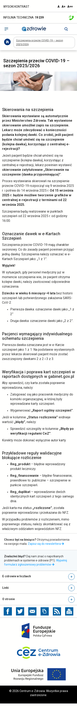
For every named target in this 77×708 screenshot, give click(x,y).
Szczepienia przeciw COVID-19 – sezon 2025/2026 (39, 42)
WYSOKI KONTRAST (16, 6)
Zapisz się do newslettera (46, 543)
